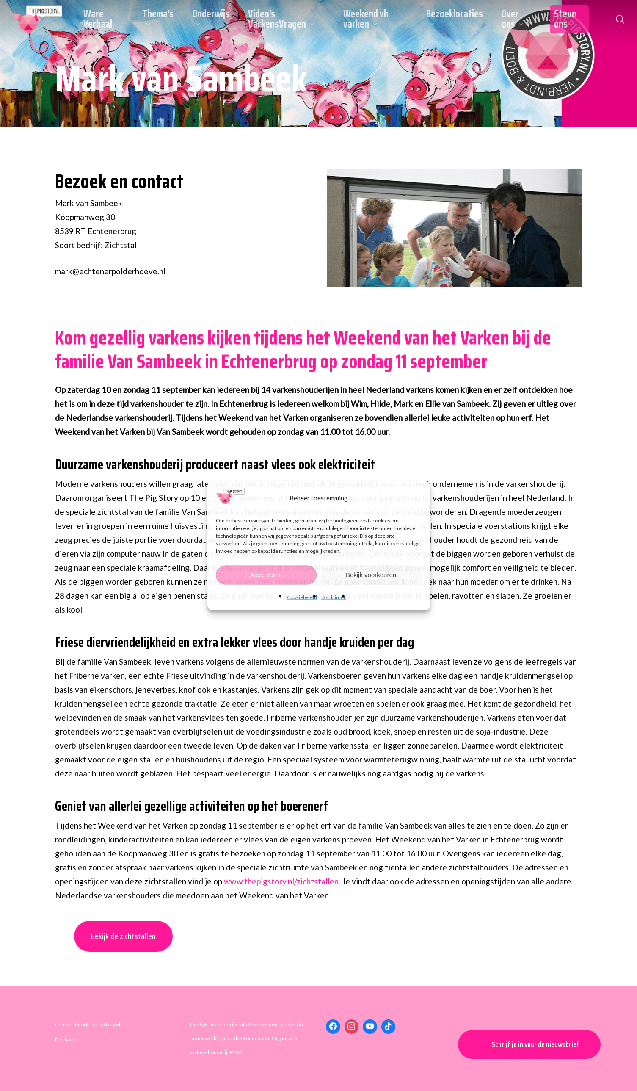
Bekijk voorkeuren (371, 574)
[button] (529, 1044)
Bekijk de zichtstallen (123, 936)
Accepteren (266, 574)
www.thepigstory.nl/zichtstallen (281, 881)
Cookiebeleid (302, 597)
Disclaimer (333, 597)
